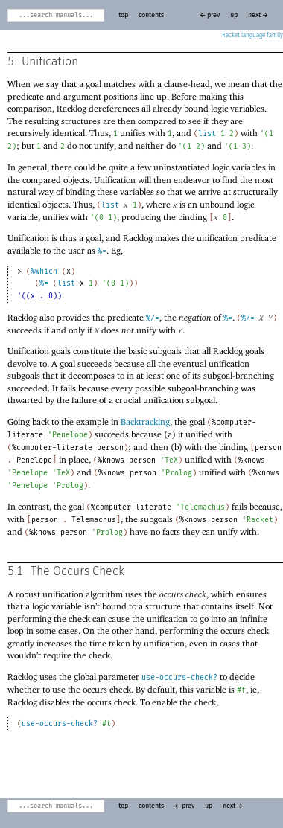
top (123, 15)
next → (258, 15)
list (207, 133)
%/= (152, 318)
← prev (210, 15)
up (234, 15)
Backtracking (145, 421)
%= (102, 251)
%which (44, 271)
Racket (252, 36)
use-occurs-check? (179, 677)
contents (151, 15)
